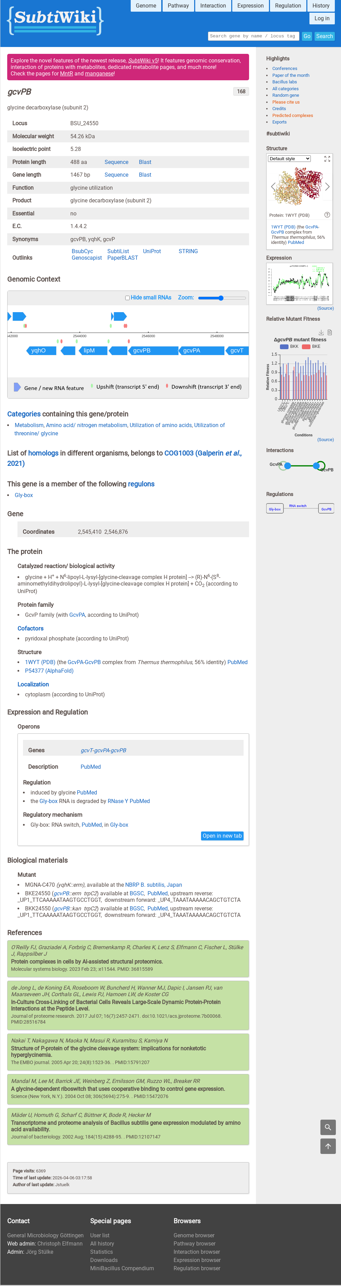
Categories (23, 415)
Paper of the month (290, 76)
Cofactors (30, 629)
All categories (285, 89)
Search (324, 36)
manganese (99, 74)
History (321, 5)
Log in (322, 18)
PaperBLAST (122, 259)
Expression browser (197, 1261)
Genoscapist (87, 259)
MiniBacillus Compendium (122, 1269)
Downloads (104, 1261)
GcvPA (77, 616)
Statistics (101, 1253)
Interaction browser (197, 1253)
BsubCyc (82, 252)
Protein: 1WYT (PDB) (289, 216)
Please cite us (286, 103)
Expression (250, 5)
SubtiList (118, 252)
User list (99, 1236)
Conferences (284, 69)
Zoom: (186, 298)
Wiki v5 (143, 61)
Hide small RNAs (151, 298)
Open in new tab (222, 837)
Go (307, 36)
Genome (146, 5)
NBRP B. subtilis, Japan (153, 886)
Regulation (288, 5)
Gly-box (24, 496)
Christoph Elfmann (60, 1244)
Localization (33, 685)
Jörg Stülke (39, 1253)
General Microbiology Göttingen (45, 1236)
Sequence (116, 163)
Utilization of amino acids (161, 426)
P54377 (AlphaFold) (49, 672)
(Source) (325, 309)
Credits (279, 109)
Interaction (213, 5)
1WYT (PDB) (40, 663)
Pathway (178, 5)
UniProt (152, 252)
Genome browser (194, 1236)
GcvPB (93, 663)
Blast (145, 163)
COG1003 (179, 454)
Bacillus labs (284, 82)
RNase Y (118, 802)
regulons (141, 485)
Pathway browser (194, 1244)
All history (102, 1244)
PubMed (237, 663)
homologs (43, 454)
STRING (188, 252)
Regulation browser (197, 1269)
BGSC (137, 894)
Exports (279, 123)
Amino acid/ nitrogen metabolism (86, 426)
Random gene (285, 96)
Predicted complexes (292, 116)
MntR (66, 74)
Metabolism (29, 426)
